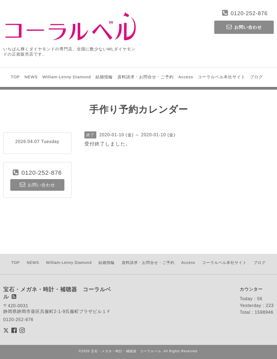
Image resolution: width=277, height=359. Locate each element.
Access (186, 77)
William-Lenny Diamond (66, 77)
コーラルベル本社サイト (221, 77)
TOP (15, 77)
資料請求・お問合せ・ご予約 (145, 77)
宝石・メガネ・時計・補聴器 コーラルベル (126, 351)
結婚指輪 (104, 77)
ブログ (256, 77)
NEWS (31, 77)
